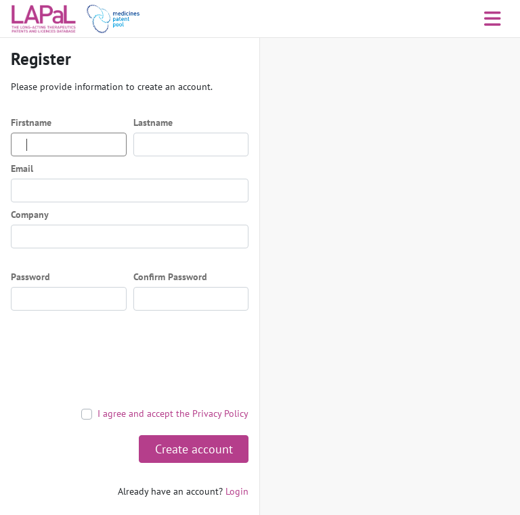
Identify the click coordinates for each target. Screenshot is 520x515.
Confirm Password (170, 277)
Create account (194, 449)
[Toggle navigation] (492, 19)
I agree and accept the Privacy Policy (173, 413)
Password (30, 277)
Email (22, 168)
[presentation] (114, 358)
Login (236, 491)
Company (30, 214)
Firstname (31, 122)
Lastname (153, 122)
